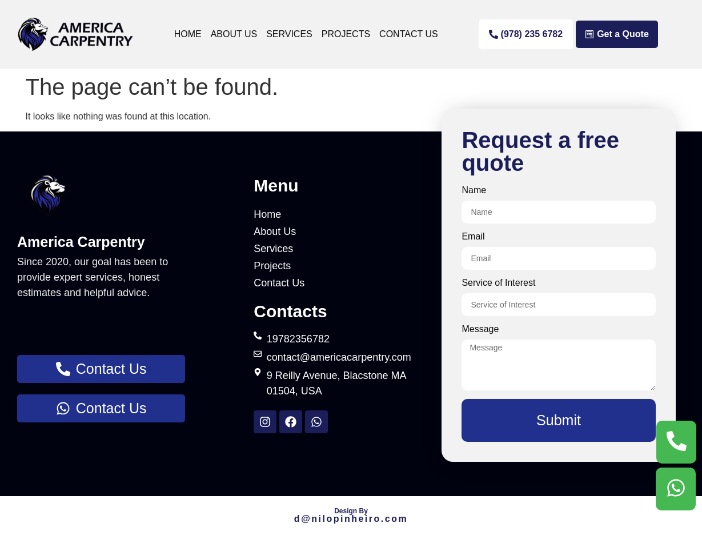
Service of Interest (498, 283)
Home (188, 34)
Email (473, 236)
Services (289, 34)
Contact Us (408, 34)
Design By (351, 511)
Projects (346, 34)
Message (480, 329)
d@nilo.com (351, 519)
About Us (234, 34)
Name (474, 190)
